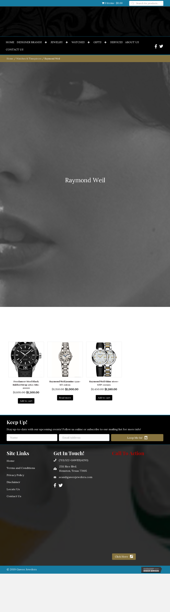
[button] (45, 277)
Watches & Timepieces (29, 293)
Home (10, 293)
